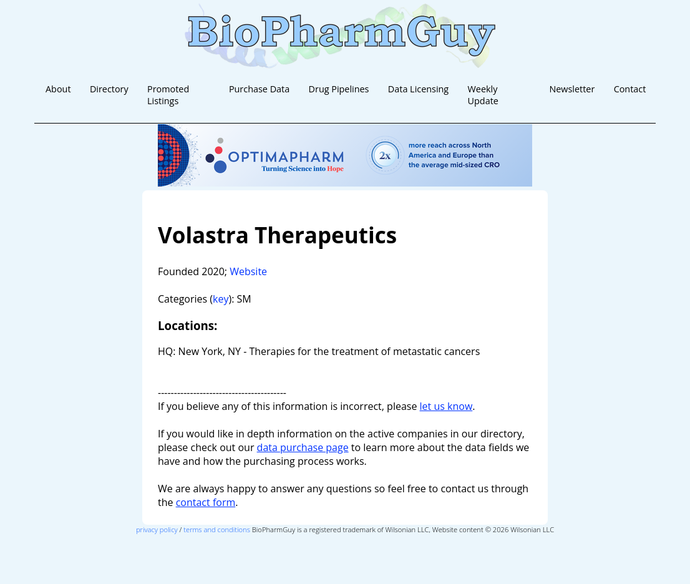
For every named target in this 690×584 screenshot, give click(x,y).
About (58, 89)
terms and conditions (216, 529)
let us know (446, 406)
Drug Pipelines (339, 89)
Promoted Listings (168, 95)
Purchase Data (259, 89)
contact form (206, 502)
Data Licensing (418, 89)
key (220, 299)
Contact (630, 89)
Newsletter (572, 89)
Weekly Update (483, 95)
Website (248, 271)
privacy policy (157, 529)
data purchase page (303, 447)
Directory (109, 89)
